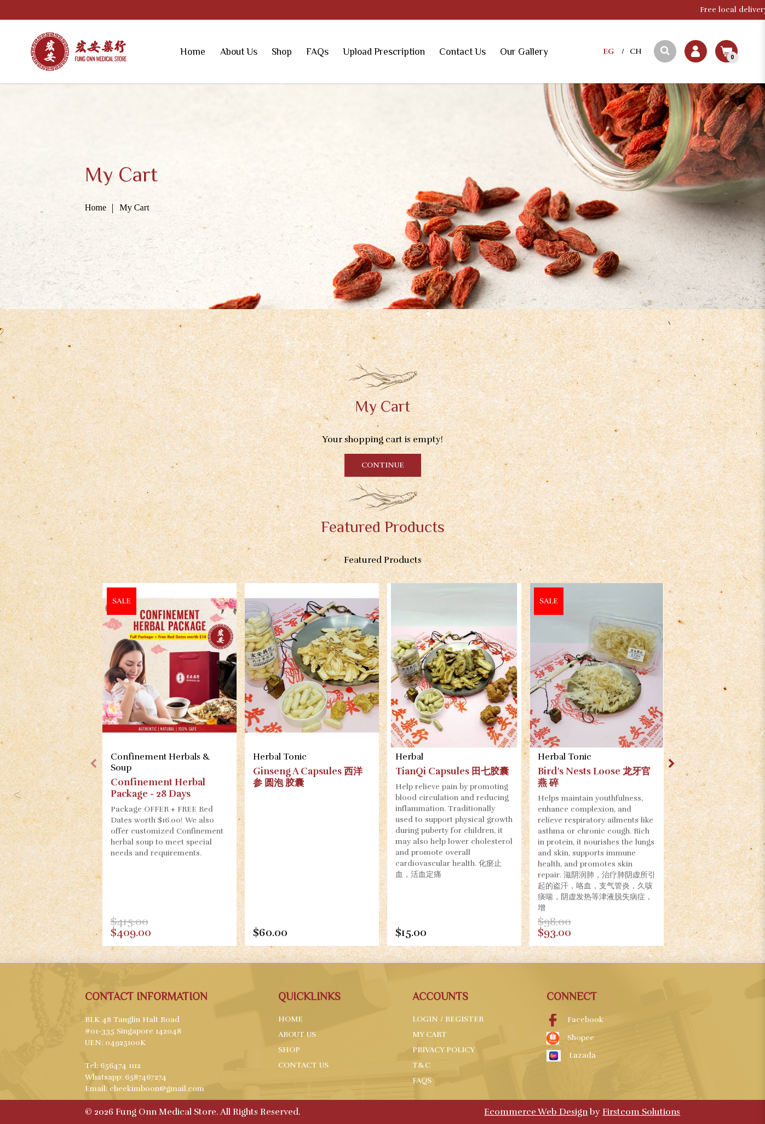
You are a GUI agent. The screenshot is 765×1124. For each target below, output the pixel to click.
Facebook (575, 1020)
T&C (421, 1065)
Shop (289, 1049)
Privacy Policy (443, 1049)
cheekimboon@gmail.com (157, 1088)
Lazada (571, 1056)
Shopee (570, 1038)
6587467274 (145, 1077)
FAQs (422, 1080)
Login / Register (448, 1019)
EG (608, 51)
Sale (121, 601)
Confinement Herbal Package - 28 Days (158, 788)
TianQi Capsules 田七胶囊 (452, 771)
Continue (382, 465)
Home (96, 208)
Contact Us (303, 1065)
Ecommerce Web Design (536, 1111)
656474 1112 (120, 1065)
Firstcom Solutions (641, 1111)
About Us (297, 1034)
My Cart (134, 208)
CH (636, 51)
